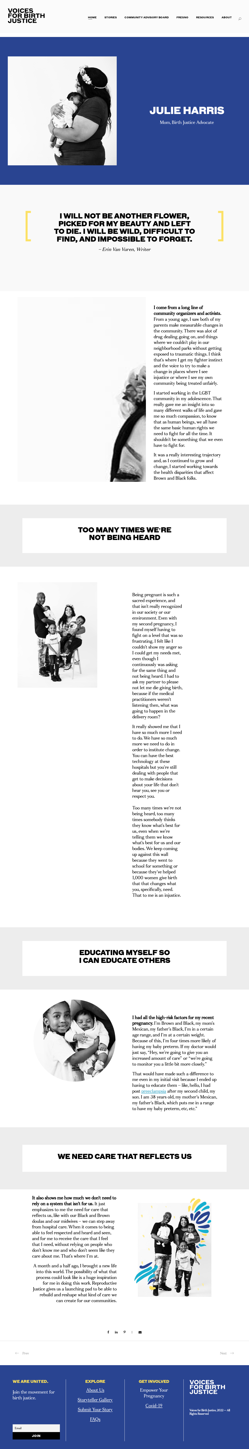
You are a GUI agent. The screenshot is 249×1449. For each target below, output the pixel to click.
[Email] (36, 1428)
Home (92, 17)
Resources (205, 17)
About (227, 17)
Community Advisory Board (146, 17)
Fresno (182, 17)
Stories (110, 17)
